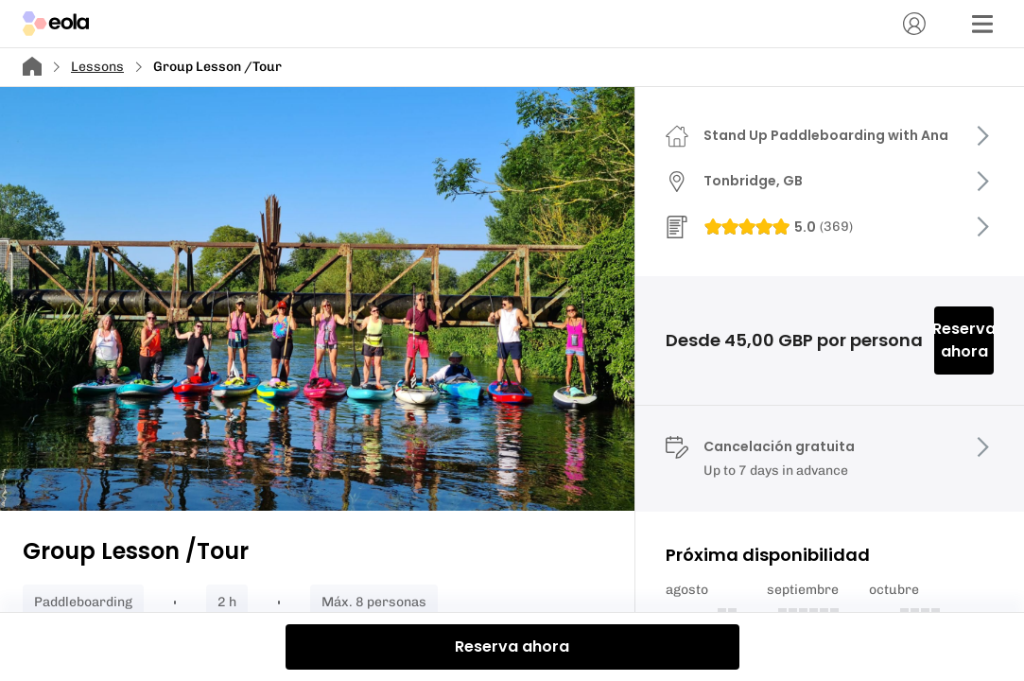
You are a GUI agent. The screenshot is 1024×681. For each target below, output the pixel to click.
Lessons (97, 67)
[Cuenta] (914, 24)
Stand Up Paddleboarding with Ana (825, 135)
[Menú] (982, 24)
